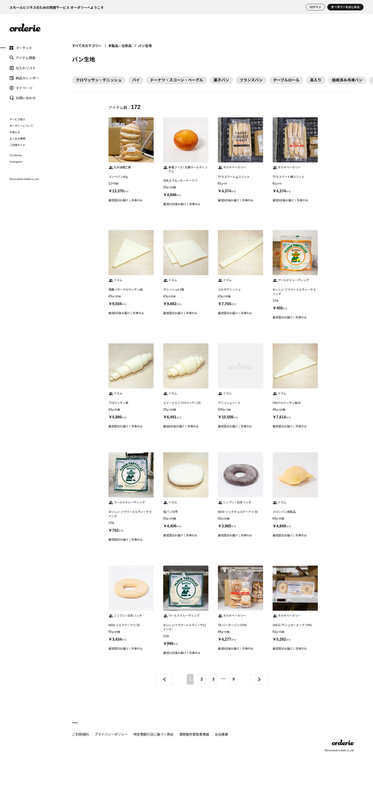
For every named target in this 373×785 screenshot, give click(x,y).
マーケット (21, 48)
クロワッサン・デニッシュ (99, 80)
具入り (315, 80)
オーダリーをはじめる (345, 7)
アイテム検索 (22, 58)
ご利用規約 (80, 734)
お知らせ (15, 132)
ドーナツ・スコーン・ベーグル (176, 80)
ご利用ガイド (17, 145)
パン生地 (145, 46)
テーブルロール (286, 80)
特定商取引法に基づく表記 (153, 734)
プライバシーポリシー (111, 734)
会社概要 (221, 734)
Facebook (16, 155)
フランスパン (251, 80)
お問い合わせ (23, 98)
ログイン (315, 7)
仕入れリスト (23, 68)
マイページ (21, 88)
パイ (136, 80)
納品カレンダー (24, 78)
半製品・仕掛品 (120, 46)
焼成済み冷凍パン (347, 80)
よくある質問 (17, 138)
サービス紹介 (17, 119)
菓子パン (221, 80)
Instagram (16, 161)
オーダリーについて (21, 126)
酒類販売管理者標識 (194, 734)
